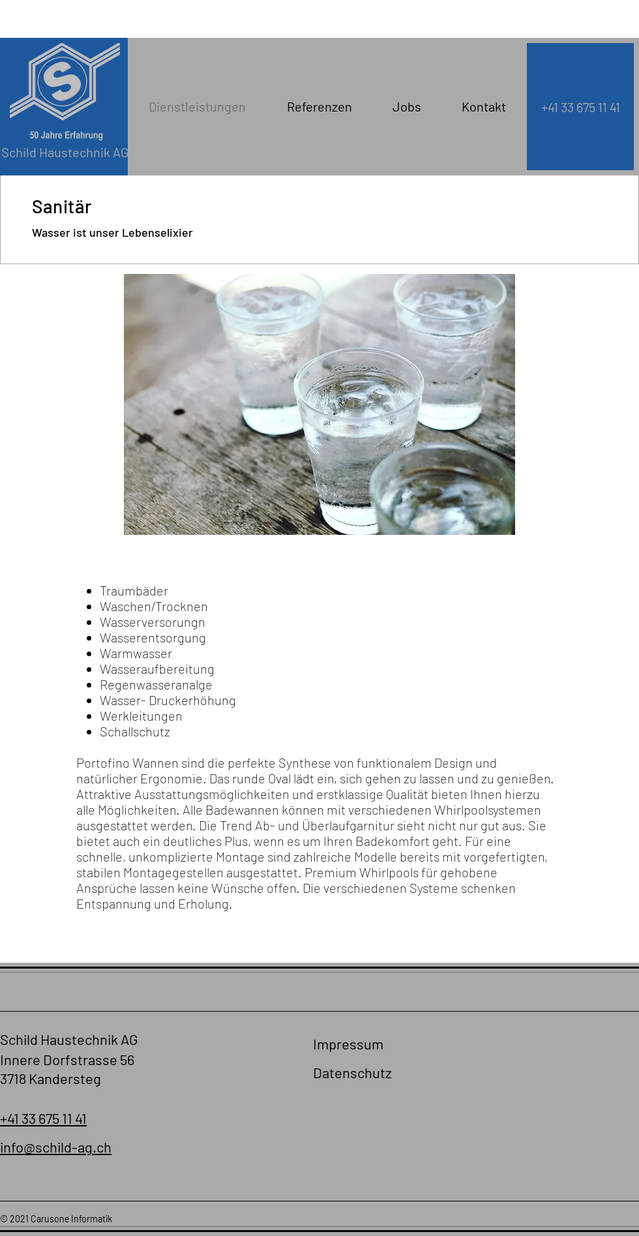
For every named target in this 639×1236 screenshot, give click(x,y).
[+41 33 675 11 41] (580, 106)
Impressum (348, 1043)
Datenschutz (352, 1072)
